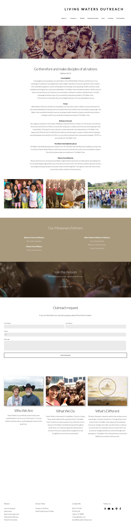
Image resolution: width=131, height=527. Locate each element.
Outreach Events (93, 18)
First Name (7, 323)
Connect (73, 18)
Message (7, 339)
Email (5, 331)
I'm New (110, 18)
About (64, 18)
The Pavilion (120, 18)
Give (103, 18)
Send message (65, 355)
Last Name (69, 323)
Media (82, 18)
